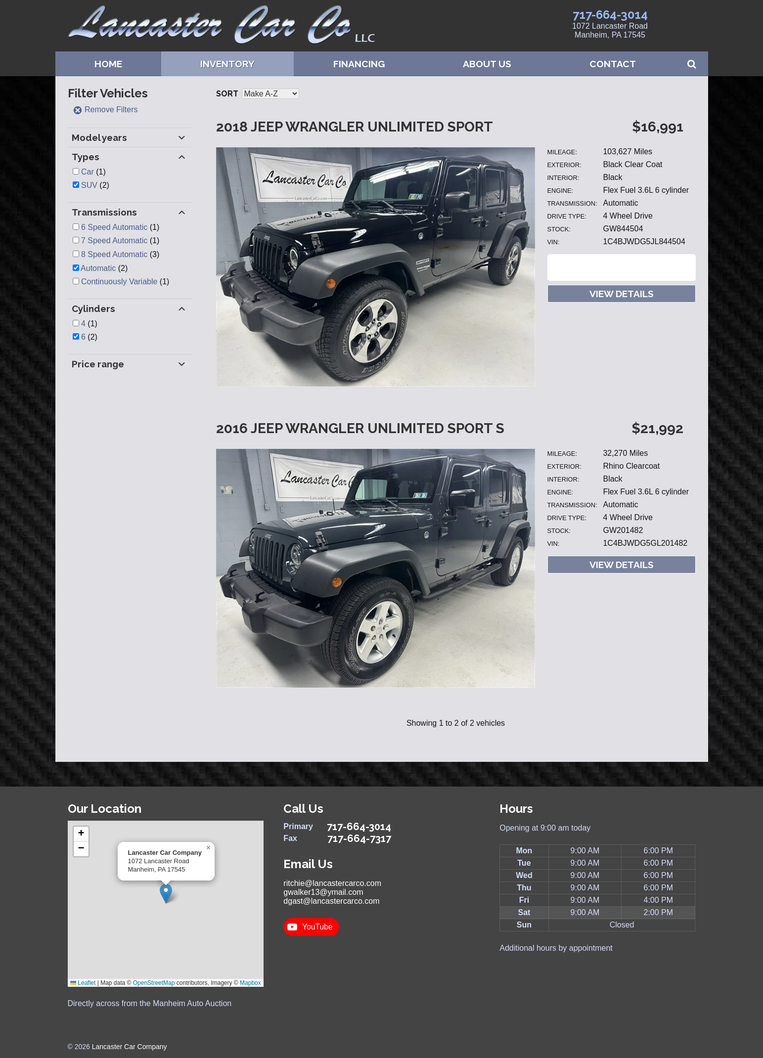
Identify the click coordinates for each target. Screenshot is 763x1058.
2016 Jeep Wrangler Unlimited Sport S (360, 428)
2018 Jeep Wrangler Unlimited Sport (354, 127)
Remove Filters (105, 109)
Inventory (227, 63)
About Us (487, 63)
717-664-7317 (359, 838)
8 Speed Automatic (114, 254)
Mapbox (250, 982)
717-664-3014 (610, 14)
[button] (166, 893)
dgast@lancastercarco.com (331, 901)
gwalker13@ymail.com (323, 892)
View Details (621, 293)
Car (87, 172)
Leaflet (82, 982)
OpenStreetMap (154, 982)
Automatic (98, 268)
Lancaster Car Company (129, 1047)
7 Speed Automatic (114, 240)
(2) (95, 185)
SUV (89, 185)
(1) (93, 172)
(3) (120, 254)
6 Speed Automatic (114, 227)
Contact (612, 63)
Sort (227, 93)
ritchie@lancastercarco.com (332, 883)
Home (108, 63)
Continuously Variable (119, 281)
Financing (359, 63)
